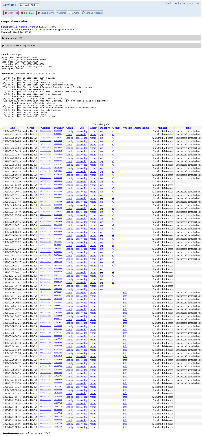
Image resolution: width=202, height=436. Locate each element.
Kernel (30, 127)
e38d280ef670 (45, 306)
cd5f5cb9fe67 (45, 400)
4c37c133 (58, 218)
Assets (137, 127)
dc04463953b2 (45, 386)
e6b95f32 (58, 168)
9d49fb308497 (45, 191)
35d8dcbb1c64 (45, 289)
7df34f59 (58, 175)
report (93, 131)
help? (145, 127)
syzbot (9, 4)
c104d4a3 (58, 181)
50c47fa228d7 (45, 265)
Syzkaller (59, 127)
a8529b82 (58, 138)
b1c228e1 (58, 265)
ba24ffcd (58, 403)
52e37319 (58, 380)
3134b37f (58, 296)
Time (12, 127)
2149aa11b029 (45, 282)
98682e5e (58, 161)
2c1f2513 (58, 262)
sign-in (168, 3)
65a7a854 (58, 390)
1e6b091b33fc (45, 158)
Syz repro (105, 127)
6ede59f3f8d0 (45, 333)
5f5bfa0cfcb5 (45, 373)
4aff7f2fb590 (45, 181)
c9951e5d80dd (45, 262)
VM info (127, 127)
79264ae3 (58, 185)
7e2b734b (58, 191)
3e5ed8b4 (58, 356)
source (190, 3)
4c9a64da (58, 316)
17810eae (58, 319)
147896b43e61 (45, 164)
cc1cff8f (58, 336)
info (125, 292)
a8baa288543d (45, 154)
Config (69, 127)
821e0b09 (58, 279)
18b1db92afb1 (45, 380)
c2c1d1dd (58, 393)
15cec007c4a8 (45, 383)
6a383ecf (58, 306)
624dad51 (58, 249)
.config (69, 131)
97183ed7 (58, 282)
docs (197, 3)
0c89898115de (45, 134)
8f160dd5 (58, 289)
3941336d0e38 (45, 326)
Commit (45, 127)
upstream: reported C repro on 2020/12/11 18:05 (32, 27)
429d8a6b (58, 148)
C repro (116, 127)
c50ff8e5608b (45, 309)
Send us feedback (92, 12)
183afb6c (58, 215)
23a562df (58, 164)
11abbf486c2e (45, 148)
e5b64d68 (58, 154)
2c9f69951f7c (45, 228)
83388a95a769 (45, 238)
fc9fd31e (58, 171)
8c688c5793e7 (45, 322)
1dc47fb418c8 (45, 205)
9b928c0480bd (45, 390)
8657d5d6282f (45, 275)
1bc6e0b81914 (45, 346)
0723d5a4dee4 (45, 222)
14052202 (58, 225)
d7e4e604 (58, 346)
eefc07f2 (58, 373)
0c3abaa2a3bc (45, 131)
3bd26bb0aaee (45, 178)
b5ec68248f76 (45, 403)
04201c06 (58, 400)
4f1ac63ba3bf (45, 161)
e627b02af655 (45, 185)
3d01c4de (58, 322)
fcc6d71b (58, 158)
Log (82, 127)
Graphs (74, 12)
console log (81, 131)
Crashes (61, 12)
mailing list (179, 3)
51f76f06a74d (45, 218)
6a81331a (58, 131)
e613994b (58, 309)
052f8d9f (58, 238)
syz (101, 131)
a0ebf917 (58, 178)
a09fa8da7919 (45, 201)
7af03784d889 (45, 138)
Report (93, 127)
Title (188, 127)
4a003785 (58, 343)
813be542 (58, 386)
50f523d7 (58, 292)
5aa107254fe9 (45, 225)
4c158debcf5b (45, 299)
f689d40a (58, 222)
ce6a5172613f (45, 296)
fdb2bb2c (58, 333)
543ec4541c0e (45, 316)
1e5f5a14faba (45, 168)
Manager (162, 127)
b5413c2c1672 (45, 175)
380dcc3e (58, 326)
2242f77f (58, 275)
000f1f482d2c (45, 215)
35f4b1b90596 (45, 356)
